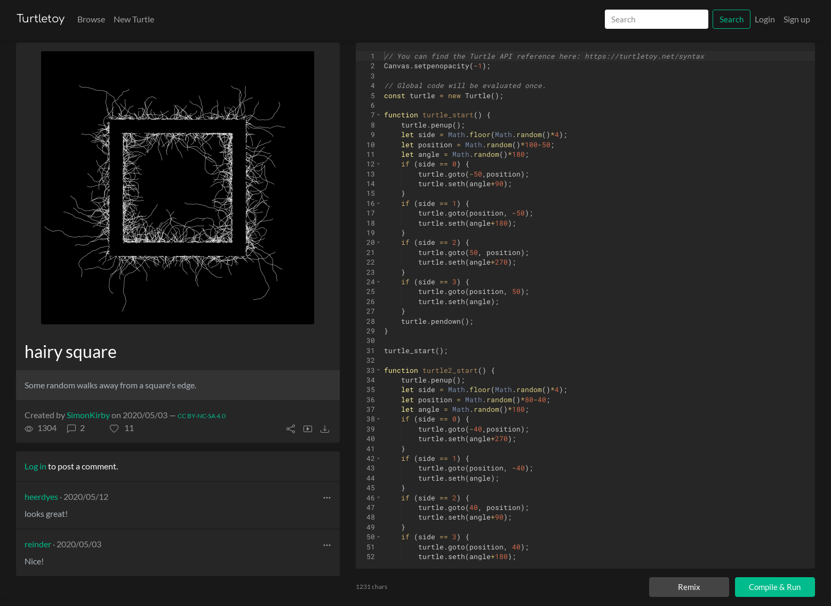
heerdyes (41, 496)
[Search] (656, 19)
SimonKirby (88, 415)
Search (732, 19)
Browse (91, 19)
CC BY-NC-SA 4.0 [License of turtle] (202, 416)
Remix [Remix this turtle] (689, 587)
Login (765, 19)
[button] (122, 427)
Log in (35, 466)
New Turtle (134, 19)
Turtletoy (41, 19)
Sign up (797, 19)
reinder (38, 544)
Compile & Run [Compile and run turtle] (775, 587)
